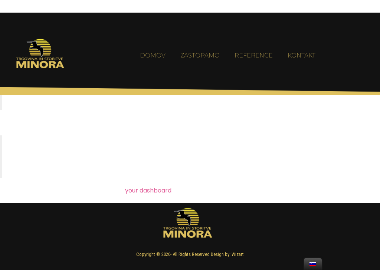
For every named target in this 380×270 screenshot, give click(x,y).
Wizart (238, 254)
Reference (254, 66)
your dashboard (148, 190)
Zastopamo (200, 66)
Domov (153, 66)
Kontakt (301, 66)
